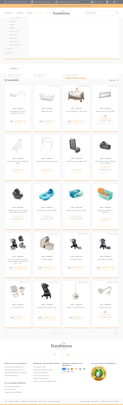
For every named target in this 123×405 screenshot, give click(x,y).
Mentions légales (14, 401)
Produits (8, 13)
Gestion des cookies (54, 401)
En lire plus (70, 59)
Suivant (116, 333)
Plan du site (42, 401)
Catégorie (13, 68)
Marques (20, 13)
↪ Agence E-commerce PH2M (109, 401)
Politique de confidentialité (29, 401)
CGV (6, 401)
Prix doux (38, 13)
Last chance (49, 13)
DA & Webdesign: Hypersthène (89, 401)
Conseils (29, 13)
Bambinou (61, 12)
